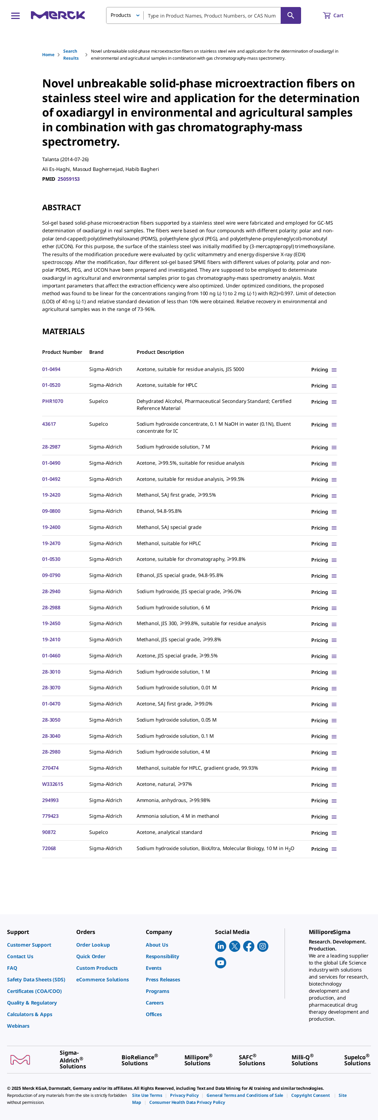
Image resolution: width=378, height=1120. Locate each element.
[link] (38, 944)
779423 (50, 816)
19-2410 (51, 639)
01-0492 (51, 479)
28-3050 (51, 719)
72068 (49, 848)
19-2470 (51, 543)
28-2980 (51, 751)
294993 (50, 800)
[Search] (291, 15)
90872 (49, 832)
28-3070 (51, 687)
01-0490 (51, 462)
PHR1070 (52, 401)
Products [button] (121, 15)
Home (48, 55)
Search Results (70, 54)
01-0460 (51, 655)
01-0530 (51, 559)
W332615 (52, 784)
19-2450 (51, 623)
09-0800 (51, 511)
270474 (50, 767)
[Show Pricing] (324, 369)
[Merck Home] (58, 15)
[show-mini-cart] (339, 15)
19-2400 (51, 527)
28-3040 (51, 736)
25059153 (69, 178)
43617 (49, 423)
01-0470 (51, 703)
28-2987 (51, 446)
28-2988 (51, 607)
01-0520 (51, 385)
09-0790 (51, 575)
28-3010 (51, 671)
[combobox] (203, 15)
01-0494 (51, 369)
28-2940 (51, 591)
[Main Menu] (15, 15)
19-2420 (51, 494)
